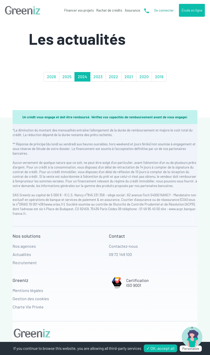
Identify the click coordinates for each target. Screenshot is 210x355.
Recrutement (25, 262)
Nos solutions (27, 236)
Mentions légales (28, 290)
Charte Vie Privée (28, 306)
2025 (66, 76)
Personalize (190, 349)
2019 (159, 76)
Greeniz (20, 280)
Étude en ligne (192, 10)
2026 (51, 76)
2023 (97, 76)
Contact (117, 236)
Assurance (132, 10)
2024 (82, 76)
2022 (113, 76)
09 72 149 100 (120, 254)
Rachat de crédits (109, 10)
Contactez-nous (123, 246)
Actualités (22, 254)
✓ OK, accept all (160, 348)
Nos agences (24, 246)
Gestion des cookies (31, 298)
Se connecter (164, 10)
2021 (129, 76)
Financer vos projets (79, 10)
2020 (144, 76)
